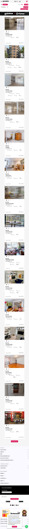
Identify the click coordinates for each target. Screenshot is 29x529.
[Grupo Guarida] (28, 449)
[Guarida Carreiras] (28, 466)
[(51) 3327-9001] (27, 490)
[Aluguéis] (4, 473)
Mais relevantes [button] (24, 9)
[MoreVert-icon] (11, 31)
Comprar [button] (4, 4)
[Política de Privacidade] (28, 519)
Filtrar (25, 7)
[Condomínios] (6, 478)
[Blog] (28, 454)
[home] (6, 1)
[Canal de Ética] (28, 468)
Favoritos (20, 4)
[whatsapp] (26, 526)
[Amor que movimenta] (28, 458)
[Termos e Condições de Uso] (28, 521)
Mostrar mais (14, 441)
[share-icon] (9, 31)
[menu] (1, 1)
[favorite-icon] (7, 31)
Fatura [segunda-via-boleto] (16, 1)
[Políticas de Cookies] (28, 523)
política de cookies (15, 519)
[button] (3, 7)
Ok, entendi (14, 526)
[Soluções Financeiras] (9, 483)
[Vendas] (3, 475)
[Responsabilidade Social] (28, 456)
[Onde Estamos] (27, 1)
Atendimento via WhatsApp (7, 492)
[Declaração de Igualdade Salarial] (13, 460)
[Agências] (28, 452)
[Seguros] (4, 480)
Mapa (26, 4)
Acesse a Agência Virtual (14, 499)
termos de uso (13, 520)
